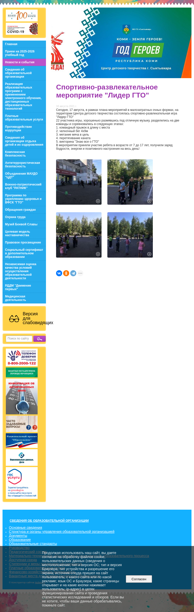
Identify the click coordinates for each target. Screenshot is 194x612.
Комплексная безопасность (15, 153)
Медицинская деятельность (15, 298)
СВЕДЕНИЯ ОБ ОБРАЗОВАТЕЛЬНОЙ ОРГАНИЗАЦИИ (49, 521)
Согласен (139, 579)
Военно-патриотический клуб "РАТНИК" (23, 186)
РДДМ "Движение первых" (18, 287)
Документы (18, 536)
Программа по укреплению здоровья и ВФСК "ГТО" (23, 199)
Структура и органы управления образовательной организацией (61, 532)
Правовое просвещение (23, 242)
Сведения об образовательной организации (18, 73)
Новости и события (19, 62)
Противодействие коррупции (18, 128)
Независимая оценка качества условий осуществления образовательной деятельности (20, 271)
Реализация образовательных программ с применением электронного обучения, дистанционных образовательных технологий (23, 96)
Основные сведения (25, 528)
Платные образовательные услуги (24, 117)
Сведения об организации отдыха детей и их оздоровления (24, 141)
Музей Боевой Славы (21, 224)
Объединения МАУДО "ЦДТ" (21, 175)
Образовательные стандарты (33, 544)
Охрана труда (15, 217)
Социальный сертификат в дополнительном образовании (24, 253)
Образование (20, 540)
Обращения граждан (20, 209)
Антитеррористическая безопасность (22, 164)
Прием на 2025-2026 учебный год (20, 53)
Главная (11, 44)
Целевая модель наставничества (17, 233)
